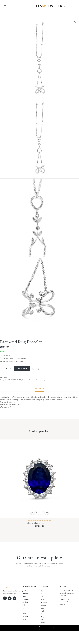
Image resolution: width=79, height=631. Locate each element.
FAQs (24, 602)
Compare (38, 369)
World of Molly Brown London (50, 602)
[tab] (39, 389)
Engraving (44, 597)
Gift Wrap (44, 594)
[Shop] (39, 627)
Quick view (47, 513)
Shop (39, 629)
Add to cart (22, 369)
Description (39, 389)
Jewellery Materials (28, 591)
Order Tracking (27, 599)
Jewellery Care (45, 600)
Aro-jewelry (38, 619)
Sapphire (36, 521)
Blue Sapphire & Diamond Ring (39, 523)
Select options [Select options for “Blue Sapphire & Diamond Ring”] (32, 513)
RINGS (19, 380)
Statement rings (41, 380)
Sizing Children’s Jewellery (30, 594)
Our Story (44, 591)
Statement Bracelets (28, 380)
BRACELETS (12, 380)
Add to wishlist (33, 369)
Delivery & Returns (28, 596)
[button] (4, 5)
